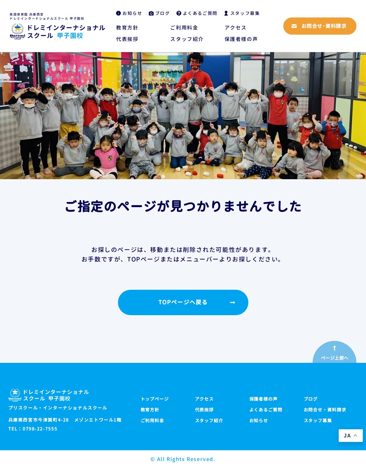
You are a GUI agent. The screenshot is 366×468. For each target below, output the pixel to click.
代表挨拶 (127, 39)
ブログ (162, 13)
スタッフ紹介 (187, 39)
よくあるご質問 (200, 13)
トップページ (155, 399)
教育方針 (127, 27)
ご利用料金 (184, 27)
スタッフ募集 (245, 13)
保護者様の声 (241, 39)
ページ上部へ (335, 358)
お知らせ (132, 13)
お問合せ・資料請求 (325, 410)
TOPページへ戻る (183, 302)
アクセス (235, 27)
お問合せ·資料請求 (323, 26)
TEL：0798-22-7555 (33, 429)
